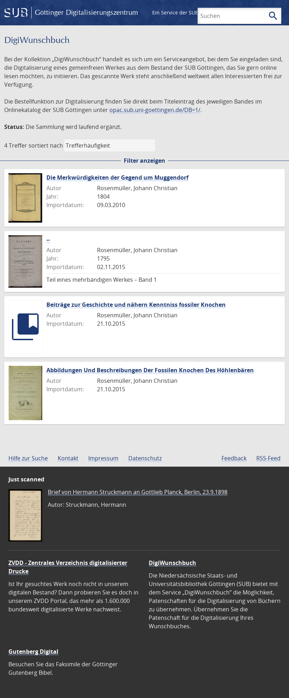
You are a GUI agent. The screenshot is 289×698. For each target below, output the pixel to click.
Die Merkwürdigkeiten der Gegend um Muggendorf (117, 177)
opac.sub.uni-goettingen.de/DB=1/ (154, 110)
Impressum (103, 458)
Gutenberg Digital (33, 651)
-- (48, 239)
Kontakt (68, 458)
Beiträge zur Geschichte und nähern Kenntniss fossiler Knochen (136, 305)
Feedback (233, 458)
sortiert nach (45, 145)
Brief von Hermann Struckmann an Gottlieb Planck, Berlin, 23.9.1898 (137, 492)
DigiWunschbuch (172, 563)
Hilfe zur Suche (28, 458)
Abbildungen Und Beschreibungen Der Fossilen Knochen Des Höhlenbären (150, 370)
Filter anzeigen (144, 160)
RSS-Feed (268, 458)
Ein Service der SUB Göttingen (187, 12)
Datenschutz (145, 458)
